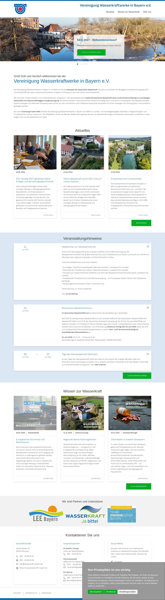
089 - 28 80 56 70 (72, 554)
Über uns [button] (147, 12)
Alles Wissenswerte (139, 486)
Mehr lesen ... (49, 215)
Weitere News (141, 223)
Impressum (46, 593)
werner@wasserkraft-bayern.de (77, 580)
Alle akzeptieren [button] (96, 592)
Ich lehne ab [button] (110, 592)
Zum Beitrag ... (48, 478)
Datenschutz (31, 593)
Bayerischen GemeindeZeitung (104, 313)
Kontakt (17, 593)
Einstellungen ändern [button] (128, 592)
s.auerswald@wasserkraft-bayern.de (79, 567)
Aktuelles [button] (110, 12)
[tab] (77, 64)
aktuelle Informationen (91, 52)
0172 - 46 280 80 (72, 564)
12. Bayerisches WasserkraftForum (75, 313)
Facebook (118, 562)
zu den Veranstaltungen (137, 376)
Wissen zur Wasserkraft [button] (128, 12)
